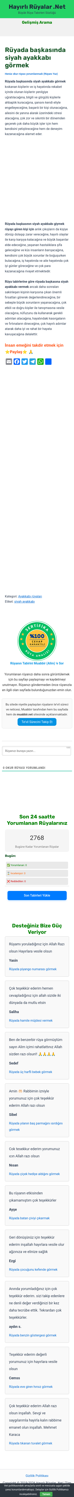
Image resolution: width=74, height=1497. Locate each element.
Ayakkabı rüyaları (30, 596)
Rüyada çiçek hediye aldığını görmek (34, 1174)
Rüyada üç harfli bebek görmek (30, 1072)
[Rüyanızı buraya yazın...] (36, 751)
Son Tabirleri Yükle (37, 895)
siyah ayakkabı (24, 601)
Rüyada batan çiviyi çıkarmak (29, 1218)
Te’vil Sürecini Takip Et (37, 722)
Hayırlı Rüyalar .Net (37, 6)
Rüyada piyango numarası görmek (33, 969)
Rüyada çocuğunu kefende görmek (33, 1269)
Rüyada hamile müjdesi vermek (31, 1020)
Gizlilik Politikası (37, 1476)
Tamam (46, 1494)
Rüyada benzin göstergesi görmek (33, 1335)
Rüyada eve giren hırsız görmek (31, 1387)
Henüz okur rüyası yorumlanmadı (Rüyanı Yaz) (31, 73)
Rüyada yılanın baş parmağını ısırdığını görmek (36, 1126)
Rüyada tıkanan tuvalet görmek (30, 1443)
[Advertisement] (37, 179)
